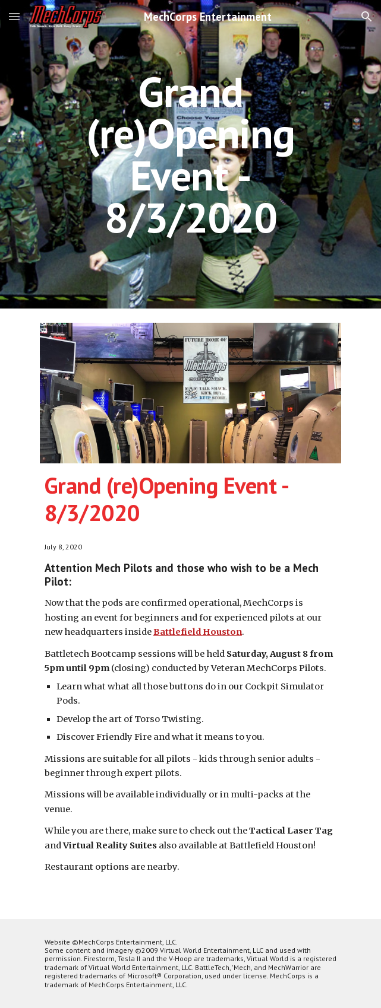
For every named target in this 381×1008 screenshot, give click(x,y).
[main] (190, 154)
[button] (14, 16)
